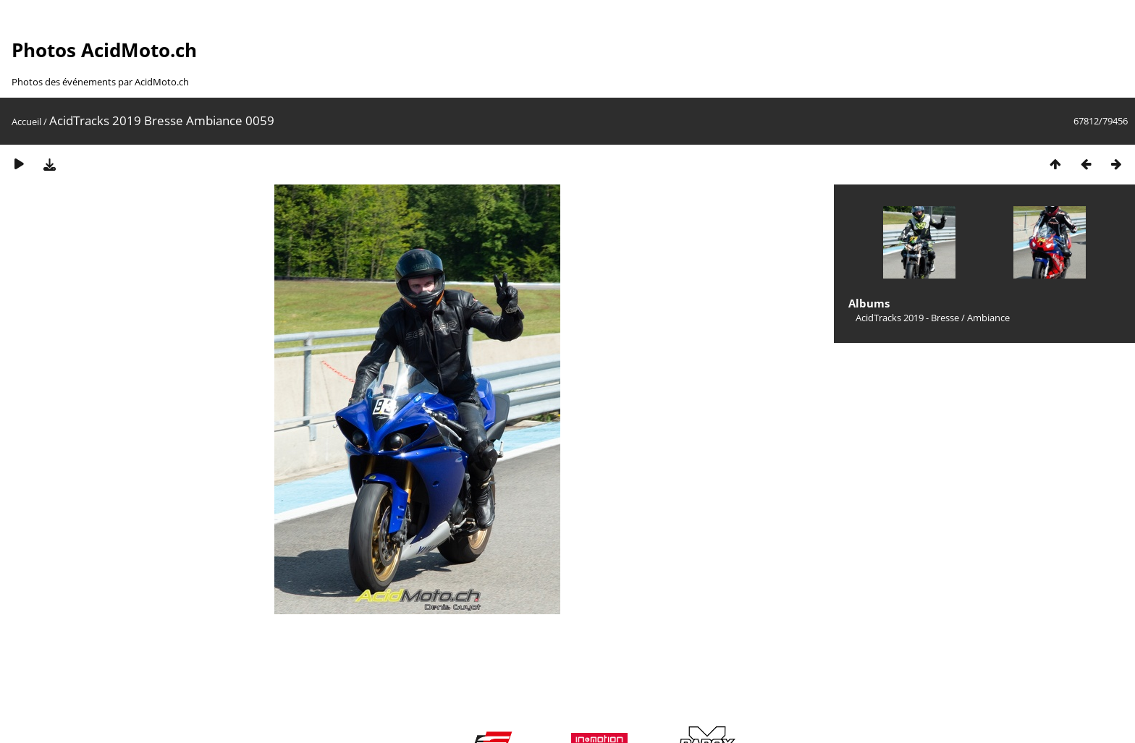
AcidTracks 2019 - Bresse (907, 317)
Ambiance (988, 317)
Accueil (26, 121)
